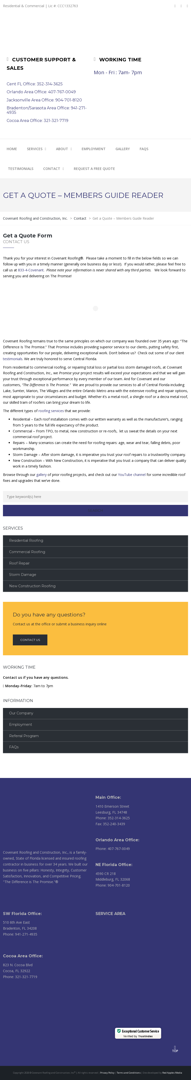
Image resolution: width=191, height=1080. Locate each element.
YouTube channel (132, 474)
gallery (41, 474)
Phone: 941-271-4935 (20, 934)
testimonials (12, 358)
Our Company (21, 713)
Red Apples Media (172, 1072)
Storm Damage (22, 574)
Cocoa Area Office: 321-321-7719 (37, 120)
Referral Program (24, 736)
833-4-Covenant (31, 270)
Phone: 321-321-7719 (20, 976)
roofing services (51, 410)
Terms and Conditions (129, 1072)
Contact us (30, 640)
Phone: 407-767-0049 (113, 848)
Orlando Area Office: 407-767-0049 (41, 92)
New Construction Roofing (32, 586)
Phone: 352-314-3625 (113, 818)
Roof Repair (19, 563)
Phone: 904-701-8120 (113, 885)
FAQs (14, 747)
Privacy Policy (107, 1072)
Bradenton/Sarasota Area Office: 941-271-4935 (47, 110)
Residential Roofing (26, 540)
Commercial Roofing (27, 552)
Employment (20, 724)
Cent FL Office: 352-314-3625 (35, 84)
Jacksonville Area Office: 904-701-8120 (44, 100)
